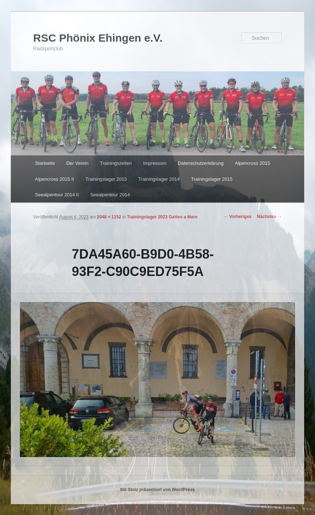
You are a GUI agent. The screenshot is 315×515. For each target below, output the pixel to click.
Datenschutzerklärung (200, 163)
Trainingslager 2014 (159, 179)
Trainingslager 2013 (106, 179)
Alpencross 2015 (252, 163)
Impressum (154, 163)
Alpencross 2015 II (54, 179)
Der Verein (77, 163)
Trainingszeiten (116, 163)
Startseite (45, 163)
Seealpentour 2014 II (57, 194)
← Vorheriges (238, 216)
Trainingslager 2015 (211, 179)
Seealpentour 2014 (110, 194)
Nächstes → (269, 216)
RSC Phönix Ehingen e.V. (98, 38)
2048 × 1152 (109, 216)
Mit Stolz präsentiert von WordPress (157, 489)
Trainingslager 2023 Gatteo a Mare (162, 216)
